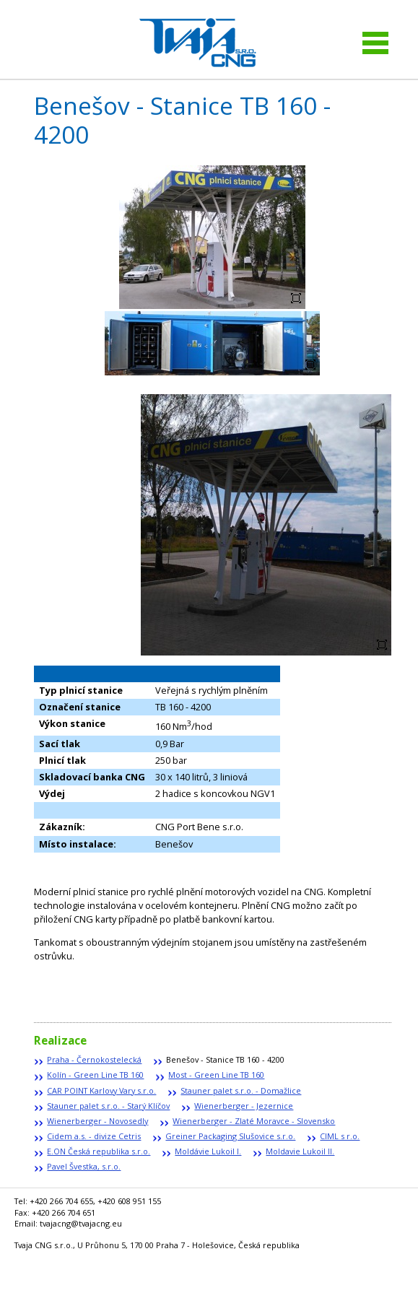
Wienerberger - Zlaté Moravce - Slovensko (254, 1120)
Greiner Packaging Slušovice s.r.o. (230, 1136)
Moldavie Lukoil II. (300, 1151)
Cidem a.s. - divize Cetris (94, 1136)
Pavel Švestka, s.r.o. (84, 1166)
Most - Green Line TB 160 (216, 1074)
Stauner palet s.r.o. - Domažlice (240, 1090)
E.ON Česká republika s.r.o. (98, 1151)
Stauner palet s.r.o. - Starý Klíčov (108, 1105)
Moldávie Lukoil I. (208, 1151)
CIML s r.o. (340, 1136)
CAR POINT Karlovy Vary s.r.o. (101, 1090)
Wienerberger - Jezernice (243, 1105)
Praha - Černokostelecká (94, 1059)
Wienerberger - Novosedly (97, 1120)
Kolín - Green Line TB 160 (95, 1074)
